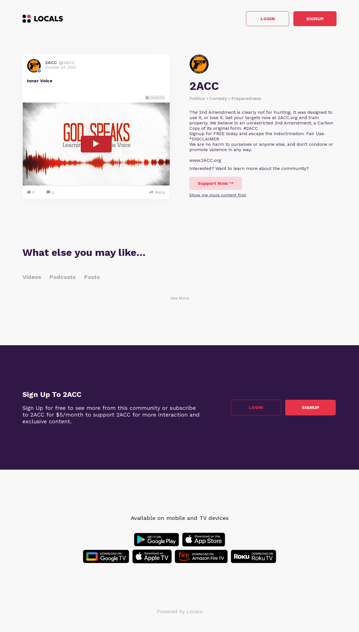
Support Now (216, 184)
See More (180, 299)
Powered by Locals (179, 612)
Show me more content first (217, 196)
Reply (157, 193)
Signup (311, 19)
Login (257, 19)
